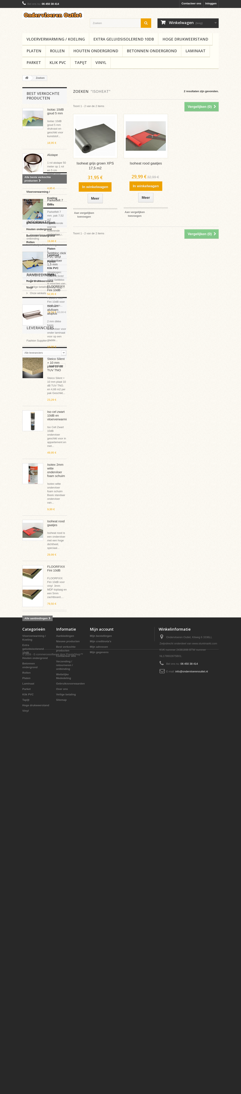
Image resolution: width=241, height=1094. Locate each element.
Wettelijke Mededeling (43, 770)
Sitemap (61, 1056)
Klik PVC (57, 62)
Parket (34, 62)
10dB (46, 928)
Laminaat (195, 50)
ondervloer (31, 928)
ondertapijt (31, 953)
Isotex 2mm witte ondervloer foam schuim (56, 470)
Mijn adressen (99, 1003)
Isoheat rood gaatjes (56, 523)
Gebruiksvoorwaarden (43, 776)
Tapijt (81, 62)
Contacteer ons (191, 3)
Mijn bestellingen (101, 992)
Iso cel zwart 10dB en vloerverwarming (58, 415)
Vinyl (100, 62)
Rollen (57, 50)
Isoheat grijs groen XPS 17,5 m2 (95, 165)
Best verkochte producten (43, 96)
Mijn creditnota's (100, 998)
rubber (59, 928)
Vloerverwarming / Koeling (56, 39)
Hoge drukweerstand (185, 39)
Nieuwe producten (68, 998)
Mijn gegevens (99, 1009)
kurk (44, 947)
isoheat (47, 941)
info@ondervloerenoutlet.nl (191, 1028)
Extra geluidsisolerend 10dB (123, 39)
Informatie (38, 749)
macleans (30, 947)
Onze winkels (37, 795)
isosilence (31, 941)
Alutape (52, 155)
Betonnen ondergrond (152, 50)
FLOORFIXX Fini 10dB (56, 568)
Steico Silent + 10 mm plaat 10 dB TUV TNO (56, 364)
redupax (57, 947)
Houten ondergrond (95, 50)
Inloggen (211, 3)
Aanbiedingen (41, 811)
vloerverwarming (35, 935)
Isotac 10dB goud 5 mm (55, 111)
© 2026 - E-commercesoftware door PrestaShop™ (52, 1082)
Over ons (35, 782)
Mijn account (102, 985)
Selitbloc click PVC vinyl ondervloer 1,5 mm (56, 258)
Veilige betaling (38, 789)
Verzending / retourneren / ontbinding (64, 1022)
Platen (34, 50)
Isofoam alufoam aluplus (52, 309)
